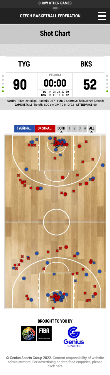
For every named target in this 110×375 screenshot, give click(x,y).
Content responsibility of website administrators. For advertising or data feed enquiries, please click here (56, 362)
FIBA (36, 337)
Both (61, 128)
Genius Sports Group (73, 337)
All (91, 128)
